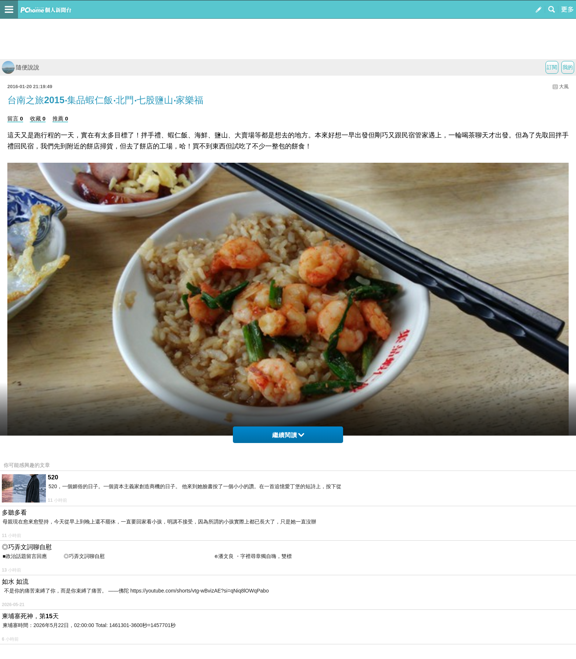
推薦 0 (60, 118)
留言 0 (15, 118)
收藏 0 (38, 118)
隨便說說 (20, 67)
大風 (564, 86)
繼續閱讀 (288, 435)
